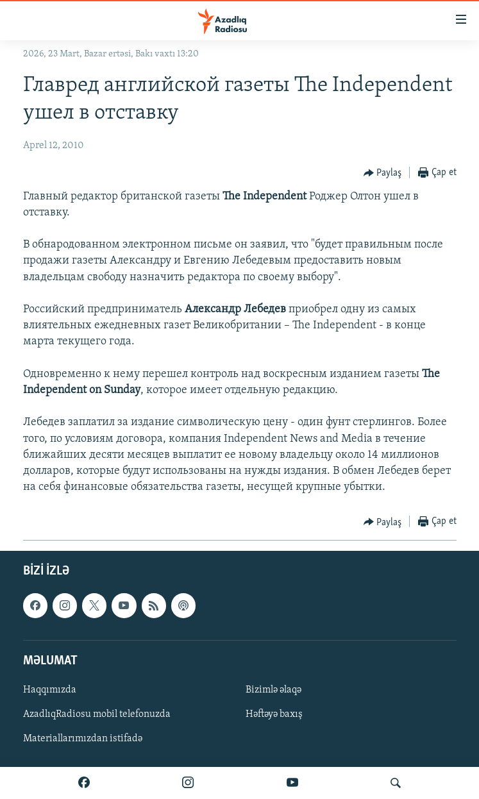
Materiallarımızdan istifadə (82, 739)
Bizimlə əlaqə (273, 690)
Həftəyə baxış (274, 714)
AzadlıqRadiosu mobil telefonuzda (97, 714)
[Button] (383, 173)
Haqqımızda (49, 690)
